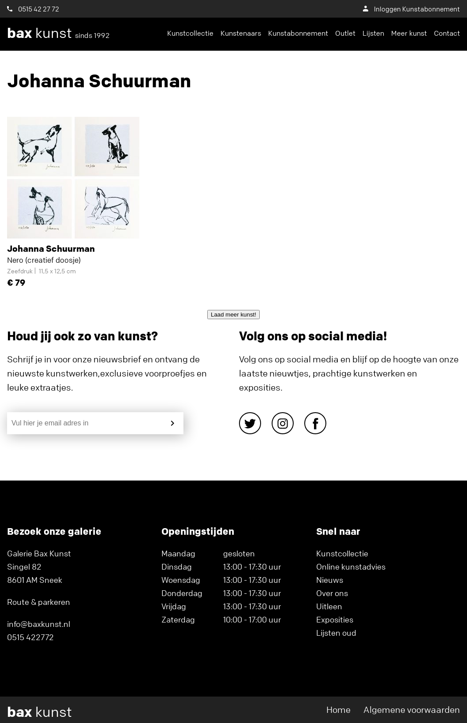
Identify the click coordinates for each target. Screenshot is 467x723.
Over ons (332, 593)
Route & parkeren (38, 602)
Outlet (345, 33)
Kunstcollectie (190, 33)
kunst (58, 33)
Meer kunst (409, 33)
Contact (447, 33)
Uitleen (329, 606)
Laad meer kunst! (233, 314)
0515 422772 (30, 637)
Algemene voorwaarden (411, 709)
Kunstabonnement (298, 33)
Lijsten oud (336, 632)
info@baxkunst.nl (38, 624)
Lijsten (373, 33)
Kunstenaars (240, 33)
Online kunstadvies (350, 566)
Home (338, 709)
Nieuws (329, 580)
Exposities (334, 619)
